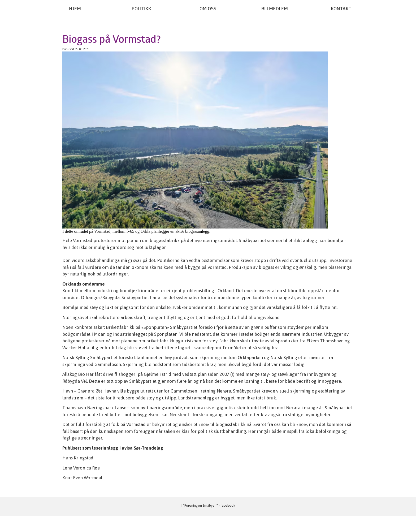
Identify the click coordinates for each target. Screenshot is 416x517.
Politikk (141, 9)
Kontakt (341, 9)
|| (182, 505)
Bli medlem (274, 9)
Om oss (208, 9)
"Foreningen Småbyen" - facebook (209, 505)
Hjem (75, 9)
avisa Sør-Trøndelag (142, 448)
